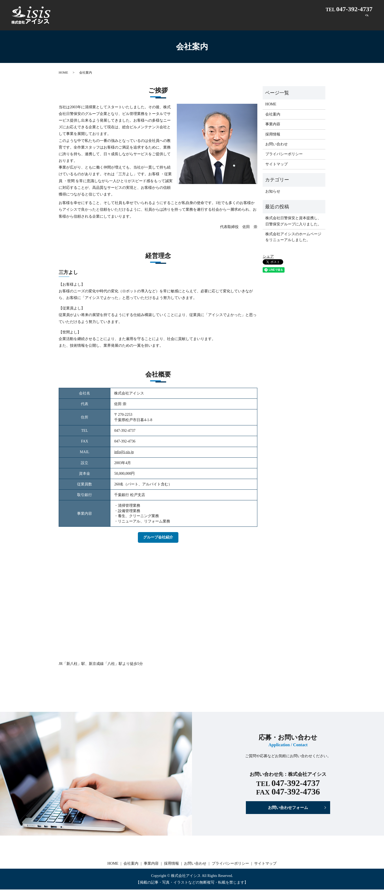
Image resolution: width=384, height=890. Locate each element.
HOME (237, 21)
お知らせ (272, 191)
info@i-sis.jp (124, 452)
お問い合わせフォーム (288, 807)
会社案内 (262, 21)
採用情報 (314, 21)
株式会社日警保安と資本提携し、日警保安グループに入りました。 (293, 221)
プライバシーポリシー (284, 154)
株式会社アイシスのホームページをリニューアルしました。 (293, 237)
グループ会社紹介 (158, 537)
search (367, 21)
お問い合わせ (344, 21)
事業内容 (288, 21)
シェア (268, 256)
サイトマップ (276, 164)
